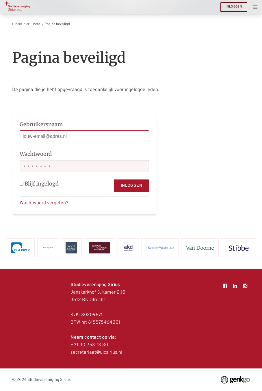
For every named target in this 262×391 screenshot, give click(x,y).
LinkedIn (235, 286)
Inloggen (234, 7)
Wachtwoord (36, 154)
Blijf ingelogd (39, 183)
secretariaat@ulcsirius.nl (96, 352)
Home (35, 24)
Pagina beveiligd (57, 24)
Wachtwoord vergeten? (44, 203)
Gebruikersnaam (41, 124)
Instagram (245, 286)
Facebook (225, 286)
